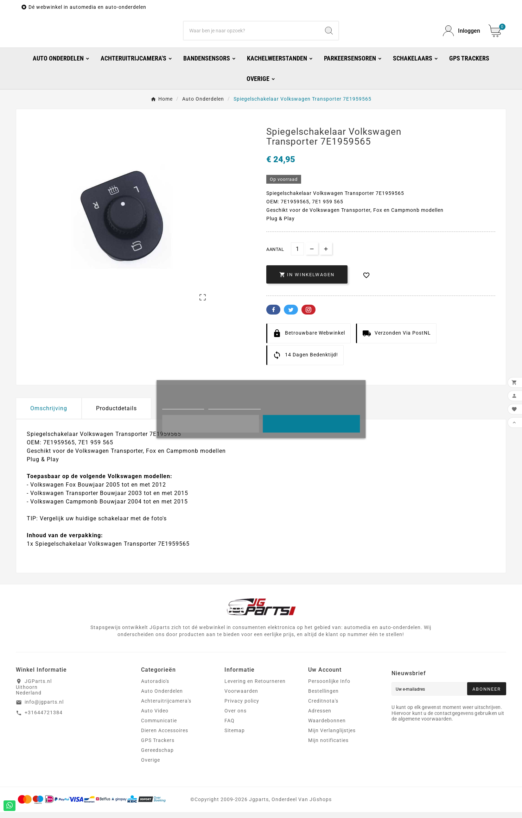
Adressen (319, 716)
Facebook (273, 316)
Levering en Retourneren (255, 687)
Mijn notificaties (328, 746)
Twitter (291, 316)
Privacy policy (241, 707)
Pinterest (308, 316)
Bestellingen (323, 697)
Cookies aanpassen (235, 406)
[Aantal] (297, 254)
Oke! (311, 423)
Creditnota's (323, 707)
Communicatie (159, 726)
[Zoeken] (252, 34)
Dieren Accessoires (164, 736)
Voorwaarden (241, 697)
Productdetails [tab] (116, 414)
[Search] (329, 34)
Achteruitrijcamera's (166, 707)
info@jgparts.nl (44, 708)
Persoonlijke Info (329, 687)
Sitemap (234, 736)
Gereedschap (157, 756)
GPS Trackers (157, 746)
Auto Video (154, 716)
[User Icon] (461, 33)
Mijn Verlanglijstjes (332, 736)
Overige (150, 766)
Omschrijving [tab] (48, 414)
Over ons (235, 716)
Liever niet (210, 423)
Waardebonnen (327, 726)
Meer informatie (183, 406)
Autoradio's (155, 687)
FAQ (229, 726)
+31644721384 (44, 718)
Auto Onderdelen (162, 697)
